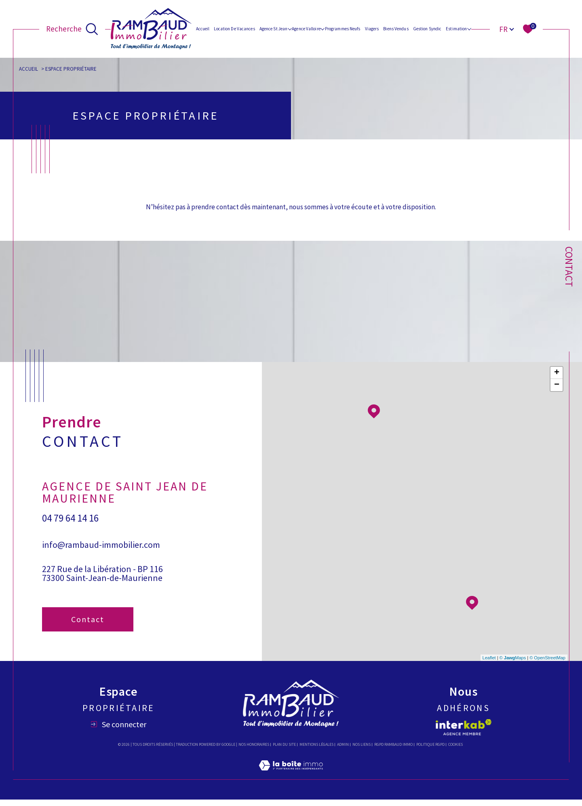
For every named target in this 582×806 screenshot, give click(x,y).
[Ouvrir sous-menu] (289, 28)
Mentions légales (316, 750)
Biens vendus (395, 29)
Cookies (455, 751)
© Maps (513, 664)
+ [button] (556, 379)
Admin (343, 750)
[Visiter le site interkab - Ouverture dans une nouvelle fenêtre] (463, 734)
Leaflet (489, 664)
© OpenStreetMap (547, 664)
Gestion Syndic (427, 29)
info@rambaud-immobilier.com (101, 551)
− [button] (556, 391)
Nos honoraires (253, 750)
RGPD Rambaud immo (393, 750)
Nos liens (361, 750)
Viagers (372, 29)
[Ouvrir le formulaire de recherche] (72, 28)
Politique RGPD (430, 750)
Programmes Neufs (343, 29)
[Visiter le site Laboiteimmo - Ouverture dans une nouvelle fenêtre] (291, 781)
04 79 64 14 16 (70, 525)
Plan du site (284, 750)
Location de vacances (234, 29)
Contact (569, 266)
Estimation (456, 29)
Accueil (203, 29)
